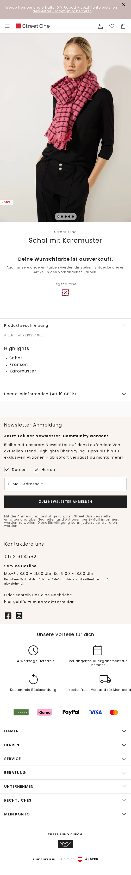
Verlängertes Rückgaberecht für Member (98, 663)
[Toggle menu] (7, 26)
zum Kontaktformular (51, 602)
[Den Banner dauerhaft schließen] (124, 5)
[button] (65, 128)
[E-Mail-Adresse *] (65, 484)
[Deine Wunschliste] (111, 26)
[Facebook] (8, 615)
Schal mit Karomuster (65, 240)
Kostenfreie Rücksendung (33, 690)
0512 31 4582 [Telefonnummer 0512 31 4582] (21, 556)
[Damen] (6, 469)
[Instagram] (19, 615)
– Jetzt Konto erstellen (61, 7)
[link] (33, 26)
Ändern (91, 859)
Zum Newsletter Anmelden (65, 501)
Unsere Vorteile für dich (65, 634)
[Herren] (36, 469)
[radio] (65, 292)
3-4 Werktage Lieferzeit (33, 661)
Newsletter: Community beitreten (62, 11)
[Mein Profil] (100, 26)
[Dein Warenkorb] (123, 26)
